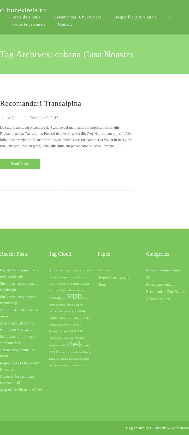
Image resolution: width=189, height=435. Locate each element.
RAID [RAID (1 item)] (52, 352)
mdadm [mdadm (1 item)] (86, 318)
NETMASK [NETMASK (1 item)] (76, 331)
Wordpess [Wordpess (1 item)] (84, 358)
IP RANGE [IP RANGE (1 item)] (80, 311)
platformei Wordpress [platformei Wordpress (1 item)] (75, 338)
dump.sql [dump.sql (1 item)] (81, 290)
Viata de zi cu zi (158, 299)
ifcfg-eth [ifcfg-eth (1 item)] (78, 304)
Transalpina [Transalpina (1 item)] (65, 358)
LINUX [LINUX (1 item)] (53, 318)
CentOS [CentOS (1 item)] (53, 283)
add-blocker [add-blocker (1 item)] (65, 270)
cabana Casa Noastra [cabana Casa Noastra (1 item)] (60, 277)
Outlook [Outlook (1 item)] (53, 338)
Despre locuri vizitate (113, 277)
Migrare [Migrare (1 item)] (53, 324)
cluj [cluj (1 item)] (51, 290)
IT (171, 17)
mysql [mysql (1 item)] (66, 331)
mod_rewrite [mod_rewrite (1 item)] (64, 324)
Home (102, 284)
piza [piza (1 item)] (60, 338)
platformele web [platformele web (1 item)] (57, 345)
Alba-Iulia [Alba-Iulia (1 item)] (78, 270)
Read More (20, 164)
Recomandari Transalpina (40, 103)
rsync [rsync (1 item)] (69, 352)
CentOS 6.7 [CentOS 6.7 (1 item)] (64, 283)
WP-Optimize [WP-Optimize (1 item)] (56, 365)
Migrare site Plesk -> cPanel (21, 390)
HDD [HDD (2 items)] (75, 296)
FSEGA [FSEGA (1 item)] (53, 298)
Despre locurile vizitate (135, 17)
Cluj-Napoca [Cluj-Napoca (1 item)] (60, 290)
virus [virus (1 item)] (75, 358)
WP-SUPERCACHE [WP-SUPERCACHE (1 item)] (75, 365)
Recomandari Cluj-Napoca (78, 17)
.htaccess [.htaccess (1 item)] (53, 270)
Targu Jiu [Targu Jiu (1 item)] (54, 358)
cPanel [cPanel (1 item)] (71, 290)
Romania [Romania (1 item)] (60, 352)
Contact (65, 24)
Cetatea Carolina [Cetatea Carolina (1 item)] (80, 283)
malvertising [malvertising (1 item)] (64, 318)
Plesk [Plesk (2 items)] (74, 344)
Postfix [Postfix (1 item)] (87, 345)
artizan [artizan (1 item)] (88, 270)
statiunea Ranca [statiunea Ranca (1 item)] (81, 352)
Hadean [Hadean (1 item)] (62, 298)
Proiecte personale (29, 24)
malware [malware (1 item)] (76, 318)
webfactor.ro (180, 428)
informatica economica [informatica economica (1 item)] (61, 311)
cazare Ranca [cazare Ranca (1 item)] (79, 277)
